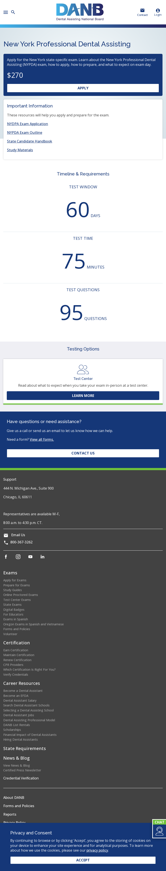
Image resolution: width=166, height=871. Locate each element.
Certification (16, 643)
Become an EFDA (15, 696)
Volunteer (10, 634)
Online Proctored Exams (20, 595)
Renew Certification (17, 660)
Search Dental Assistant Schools (26, 705)
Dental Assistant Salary (19, 700)
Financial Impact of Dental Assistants (30, 735)
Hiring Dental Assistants (20, 739)
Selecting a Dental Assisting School (28, 710)
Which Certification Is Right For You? (29, 669)
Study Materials (20, 150)
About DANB (13, 797)
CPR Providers (13, 665)
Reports (9, 814)
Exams (10, 573)
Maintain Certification (18, 655)
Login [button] (158, 12)
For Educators (13, 614)
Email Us (18, 534)
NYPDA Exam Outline (24, 132)
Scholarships (12, 730)
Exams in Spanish (15, 619)
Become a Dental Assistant (23, 691)
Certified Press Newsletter (22, 770)
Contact (142, 15)
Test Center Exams (17, 600)
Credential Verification (21, 778)
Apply (91, 88)
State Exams (12, 604)
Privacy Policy (14, 822)
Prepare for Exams (16, 585)
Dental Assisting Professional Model (29, 720)
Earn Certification (15, 650)
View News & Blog (16, 765)
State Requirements (24, 748)
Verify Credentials (15, 674)
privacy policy (97, 850)
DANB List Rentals (16, 725)
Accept (83, 860)
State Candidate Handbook (29, 141)
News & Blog (16, 758)
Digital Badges (13, 609)
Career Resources (21, 683)
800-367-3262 (21, 542)
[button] (159, 831)
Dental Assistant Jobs (18, 715)
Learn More (83, 395)
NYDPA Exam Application (27, 123)
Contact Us (83, 453)
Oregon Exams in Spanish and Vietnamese (33, 624)
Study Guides (12, 590)
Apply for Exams (14, 580)
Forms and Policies (16, 629)
